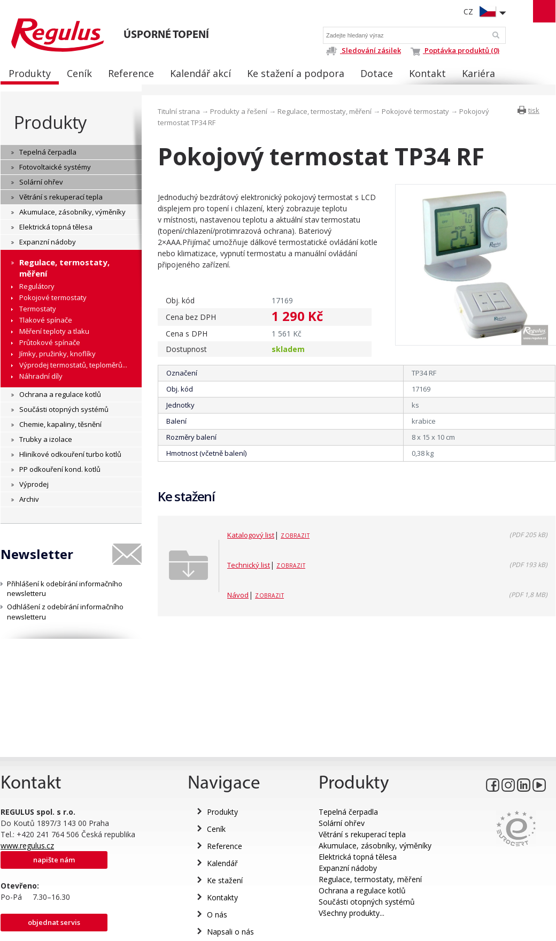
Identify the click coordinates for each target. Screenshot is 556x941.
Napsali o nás (230, 932)
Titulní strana (179, 111)
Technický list (248, 565)
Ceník (216, 829)
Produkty (50, 122)
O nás (217, 914)
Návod (238, 595)
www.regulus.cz (27, 845)
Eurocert (516, 828)
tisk (533, 110)
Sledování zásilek (363, 50)
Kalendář (222, 863)
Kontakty (222, 897)
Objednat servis (54, 922)
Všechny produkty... (351, 913)
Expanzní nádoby (348, 868)
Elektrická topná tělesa (358, 857)
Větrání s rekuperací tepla (362, 834)
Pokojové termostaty (415, 111)
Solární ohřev (342, 823)
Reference (224, 846)
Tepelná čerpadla (348, 812)
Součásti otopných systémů (367, 902)
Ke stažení (225, 880)
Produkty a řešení (238, 111)
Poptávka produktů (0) (455, 50)
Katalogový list (250, 535)
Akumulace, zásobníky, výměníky (375, 845)
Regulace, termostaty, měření (324, 111)
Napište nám (54, 860)
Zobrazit (295, 535)
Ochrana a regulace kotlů (362, 890)
